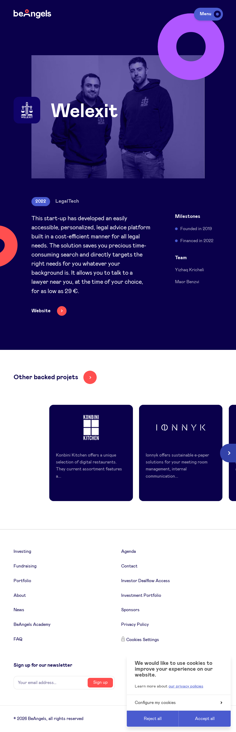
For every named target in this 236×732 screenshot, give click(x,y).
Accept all (205, 719)
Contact (129, 566)
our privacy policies (186, 686)
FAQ (18, 639)
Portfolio (22, 581)
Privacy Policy (135, 624)
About (20, 595)
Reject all (153, 719)
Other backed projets (46, 377)
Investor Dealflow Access (145, 581)
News (19, 610)
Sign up (100, 682)
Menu (209, 14)
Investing (22, 551)
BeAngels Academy (32, 624)
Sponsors (130, 610)
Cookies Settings (142, 640)
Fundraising (25, 566)
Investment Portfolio (141, 595)
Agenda (128, 551)
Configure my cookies (178, 703)
